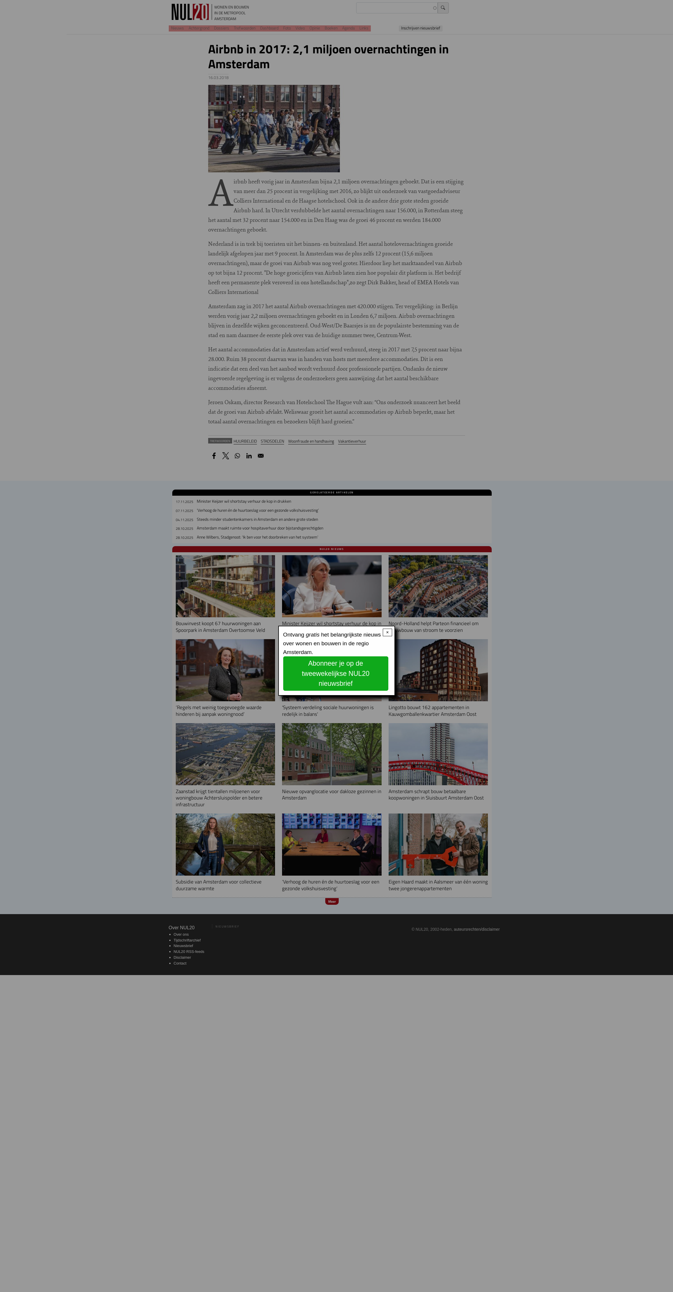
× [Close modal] (387, 632)
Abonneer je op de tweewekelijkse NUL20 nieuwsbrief (336, 673)
